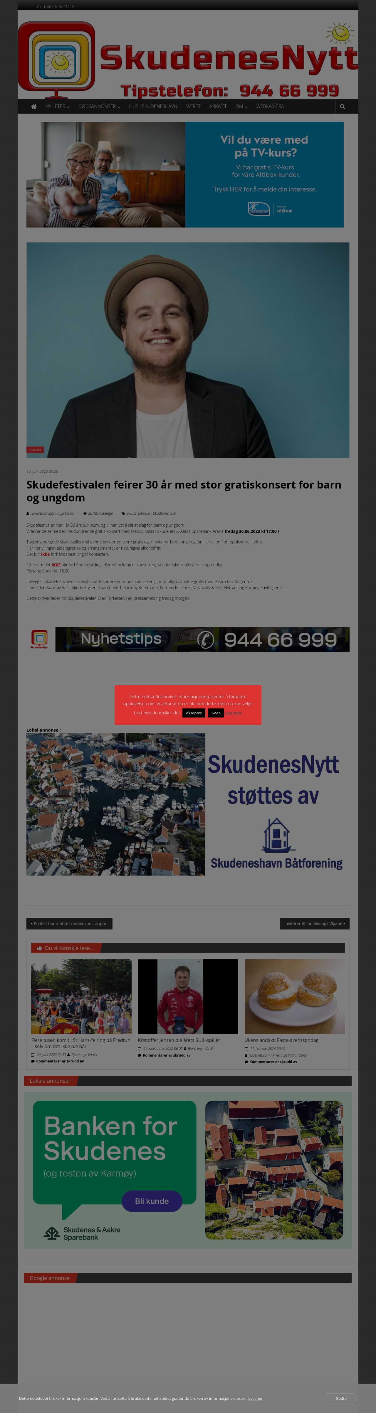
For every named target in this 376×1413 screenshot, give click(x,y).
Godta (341, 1398)
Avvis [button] (216, 712)
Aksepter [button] (194, 712)
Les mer (233, 712)
